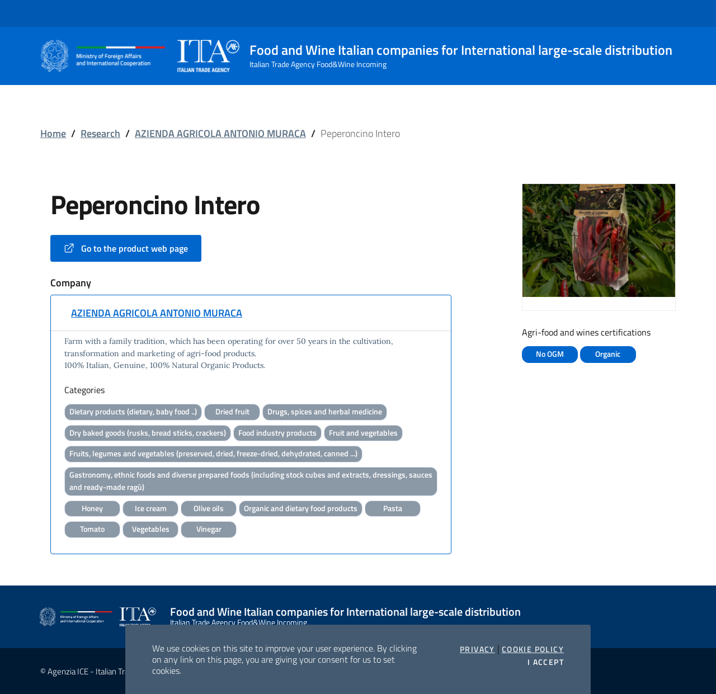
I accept (545, 662)
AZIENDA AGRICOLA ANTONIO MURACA (220, 133)
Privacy (477, 649)
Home (53, 133)
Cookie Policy (533, 649)
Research (100, 133)
